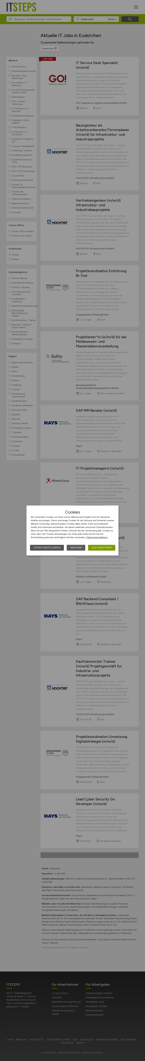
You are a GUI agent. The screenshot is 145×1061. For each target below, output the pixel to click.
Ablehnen (76, 547)
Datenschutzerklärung (96, 537)
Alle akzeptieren (102, 547)
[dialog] (72, 530)
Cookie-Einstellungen (47, 547)
